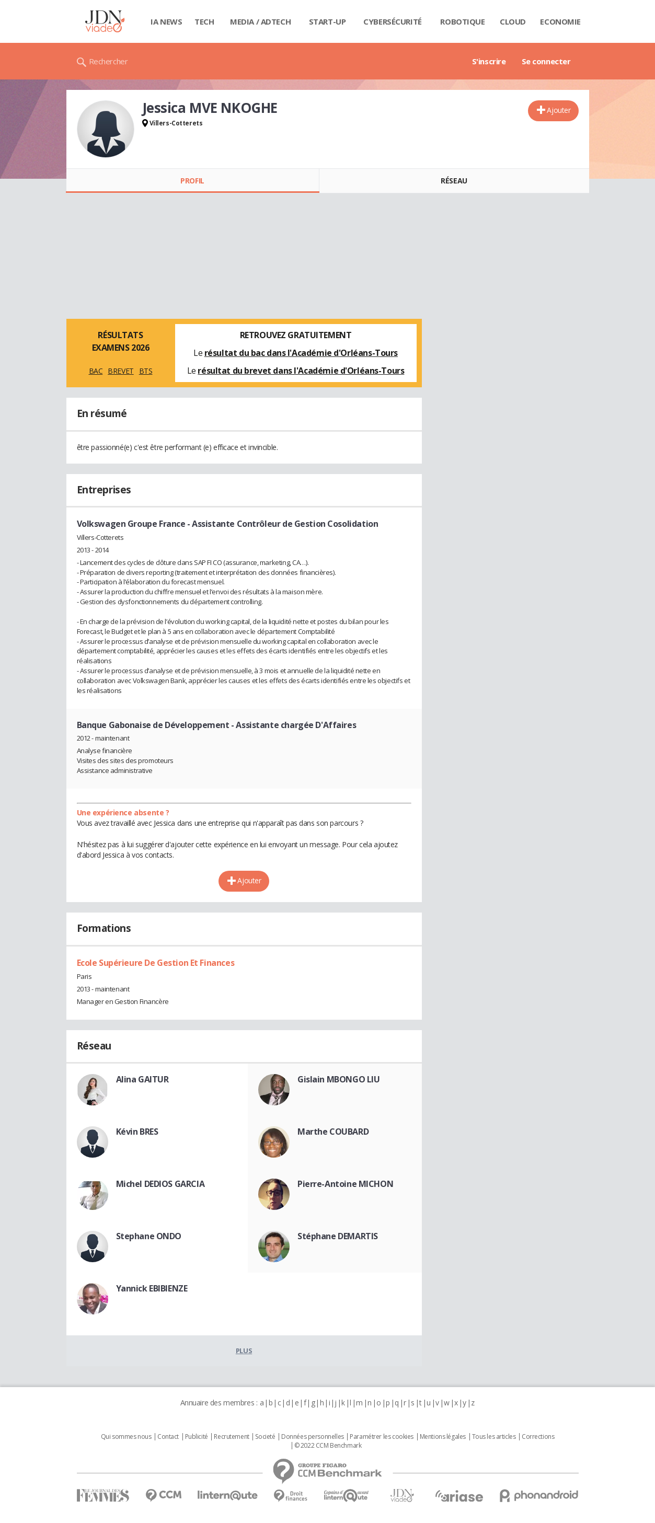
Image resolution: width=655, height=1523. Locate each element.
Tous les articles (494, 1436)
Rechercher (108, 61)
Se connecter (546, 61)
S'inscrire (489, 61)
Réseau (454, 181)
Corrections (538, 1436)
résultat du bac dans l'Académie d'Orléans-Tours (301, 353)
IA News (166, 21)
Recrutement (231, 1436)
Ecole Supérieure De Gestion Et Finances (156, 962)
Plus (244, 1350)
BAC (96, 371)
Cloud (513, 21)
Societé (265, 1436)
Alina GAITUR (142, 1079)
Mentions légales (443, 1436)
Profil (192, 181)
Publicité (196, 1436)
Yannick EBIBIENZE (152, 1288)
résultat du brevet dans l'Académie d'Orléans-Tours (301, 370)
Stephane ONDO (149, 1236)
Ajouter (558, 110)
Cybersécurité (392, 21)
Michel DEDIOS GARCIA (160, 1184)
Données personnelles (312, 1436)
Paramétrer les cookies (381, 1436)
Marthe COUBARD (333, 1131)
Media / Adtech (260, 21)
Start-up (327, 21)
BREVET (120, 371)
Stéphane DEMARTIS (337, 1236)
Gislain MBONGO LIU (338, 1079)
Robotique (462, 21)
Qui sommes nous (126, 1436)
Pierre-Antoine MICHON (345, 1184)
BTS (146, 371)
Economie (560, 21)
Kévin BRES (137, 1131)
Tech (204, 21)
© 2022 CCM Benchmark (328, 1445)
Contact (168, 1436)
